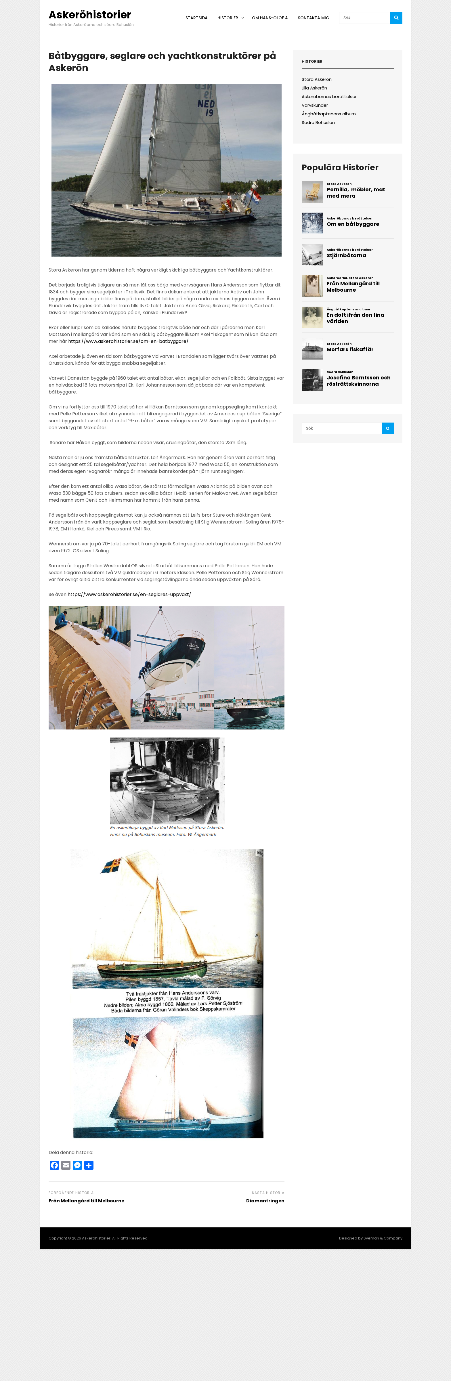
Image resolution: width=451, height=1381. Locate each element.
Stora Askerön (317, 79)
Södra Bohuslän (318, 122)
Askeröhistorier (90, 14)
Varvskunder (315, 105)
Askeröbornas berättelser (329, 96)
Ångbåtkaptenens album (329, 114)
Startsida (197, 18)
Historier (231, 18)
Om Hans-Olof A (270, 18)
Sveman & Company (383, 1238)
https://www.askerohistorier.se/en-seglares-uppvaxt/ (129, 594)
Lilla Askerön (314, 88)
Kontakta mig (313, 18)
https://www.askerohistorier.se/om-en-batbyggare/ (128, 341)
